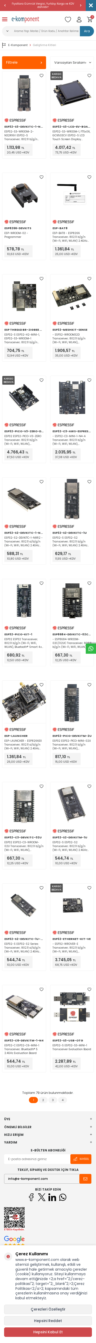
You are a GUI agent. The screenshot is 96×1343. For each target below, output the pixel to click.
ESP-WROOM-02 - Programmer (16, 235)
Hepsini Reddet (48, 1320)
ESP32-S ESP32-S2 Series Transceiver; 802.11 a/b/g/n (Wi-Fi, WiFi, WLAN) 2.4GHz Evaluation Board (22, 947)
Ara (87, 31)
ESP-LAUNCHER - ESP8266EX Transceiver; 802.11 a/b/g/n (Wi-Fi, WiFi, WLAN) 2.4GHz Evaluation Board (23, 744)
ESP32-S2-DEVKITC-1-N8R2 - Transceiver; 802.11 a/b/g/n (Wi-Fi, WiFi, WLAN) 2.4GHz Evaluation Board (23, 541)
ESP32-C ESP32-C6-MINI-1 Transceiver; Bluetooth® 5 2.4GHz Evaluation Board (21, 1049)
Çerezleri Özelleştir (48, 1309)
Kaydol (81, 1159)
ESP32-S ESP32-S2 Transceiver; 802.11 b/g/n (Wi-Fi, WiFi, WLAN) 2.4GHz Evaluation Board (69, 541)
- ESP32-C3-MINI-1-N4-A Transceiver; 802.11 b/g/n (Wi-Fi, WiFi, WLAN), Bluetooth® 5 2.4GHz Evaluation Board (69, 440)
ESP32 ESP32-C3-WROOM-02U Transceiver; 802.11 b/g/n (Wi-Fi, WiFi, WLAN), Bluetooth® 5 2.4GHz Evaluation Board (24, 846)
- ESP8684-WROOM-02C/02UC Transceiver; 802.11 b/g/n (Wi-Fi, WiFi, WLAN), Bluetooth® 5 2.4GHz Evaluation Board (71, 643)
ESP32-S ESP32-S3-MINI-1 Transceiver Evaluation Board (71, 1047)
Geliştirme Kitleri (44, 45)
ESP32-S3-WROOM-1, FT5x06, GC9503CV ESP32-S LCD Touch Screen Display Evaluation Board (71, 135)
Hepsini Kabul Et (48, 1332)
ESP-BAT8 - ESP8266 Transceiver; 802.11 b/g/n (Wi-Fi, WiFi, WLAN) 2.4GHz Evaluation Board (69, 237)
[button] (5, 5)
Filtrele (24, 62)
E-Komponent (15, 45)
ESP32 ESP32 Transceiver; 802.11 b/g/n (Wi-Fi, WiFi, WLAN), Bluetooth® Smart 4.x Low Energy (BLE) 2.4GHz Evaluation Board (23, 643)
